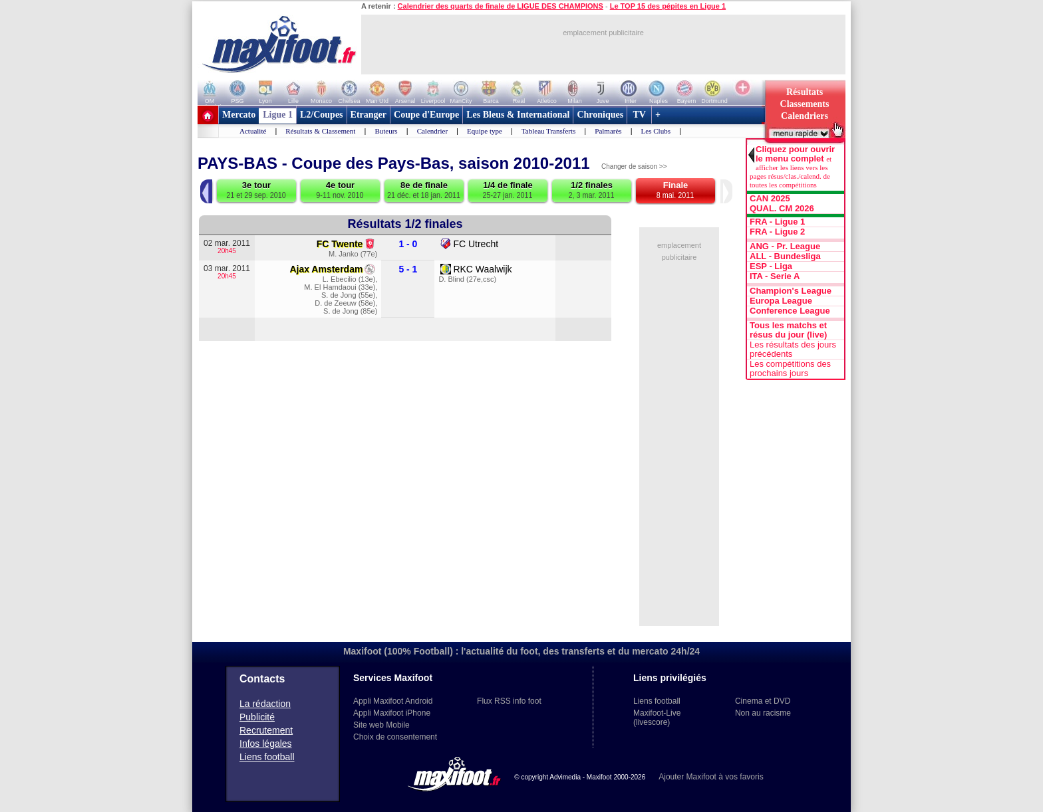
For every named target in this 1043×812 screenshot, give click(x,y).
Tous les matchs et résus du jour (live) (788, 330)
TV (639, 115)
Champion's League (790, 291)
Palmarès (608, 131)
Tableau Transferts (548, 131)
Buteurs (385, 131)
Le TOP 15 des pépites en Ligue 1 (668, 6)
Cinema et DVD (762, 701)
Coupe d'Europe (426, 115)
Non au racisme (763, 713)
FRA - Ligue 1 (777, 222)
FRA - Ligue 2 (777, 232)
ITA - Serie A (775, 276)
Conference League (790, 311)
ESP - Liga (771, 266)
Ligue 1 (278, 115)
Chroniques (600, 115)
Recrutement (266, 730)
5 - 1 (407, 269)
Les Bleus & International (517, 115)
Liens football (267, 757)
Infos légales (265, 743)
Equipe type (484, 131)
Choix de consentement (395, 737)
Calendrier (432, 131)
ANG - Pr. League (785, 246)
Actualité (252, 131)
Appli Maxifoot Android (392, 701)
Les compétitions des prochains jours (790, 368)
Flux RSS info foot (509, 701)
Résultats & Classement (320, 131)
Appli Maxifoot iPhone (391, 713)
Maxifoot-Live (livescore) (656, 717)
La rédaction (265, 703)
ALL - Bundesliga (785, 256)
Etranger (368, 115)
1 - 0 (407, 244)
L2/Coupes (321, 115)
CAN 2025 (770, 198)
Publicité (257, 717)
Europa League (781, 301)
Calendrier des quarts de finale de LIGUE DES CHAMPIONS (500, 6)
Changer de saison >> (634, 166)
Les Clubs (655, 131)
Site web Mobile (381, 725)
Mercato (238, 115)
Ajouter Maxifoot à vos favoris (711, 776)
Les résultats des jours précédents (793, 349)
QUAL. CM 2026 (782, 208)
